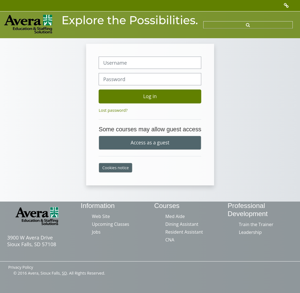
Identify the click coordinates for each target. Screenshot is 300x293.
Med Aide (175, 216)
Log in (150, 96)
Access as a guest (150, 142)
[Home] (28, 24)
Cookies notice (115, 167)
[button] (248, 24)
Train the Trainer (256, 224)
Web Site (101, 216)
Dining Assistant (181, 224)
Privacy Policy (20, 267)
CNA (169, 240)
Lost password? (113, 110)
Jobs (96, 232)
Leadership (250, 232)
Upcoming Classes (110, 224)
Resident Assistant (184, 232)
